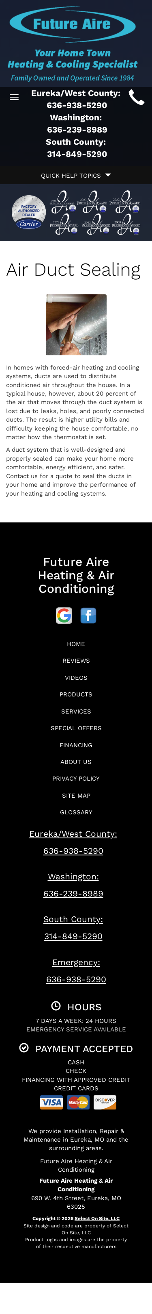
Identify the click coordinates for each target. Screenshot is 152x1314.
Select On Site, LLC (97, 1218)
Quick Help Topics (76, 175)
